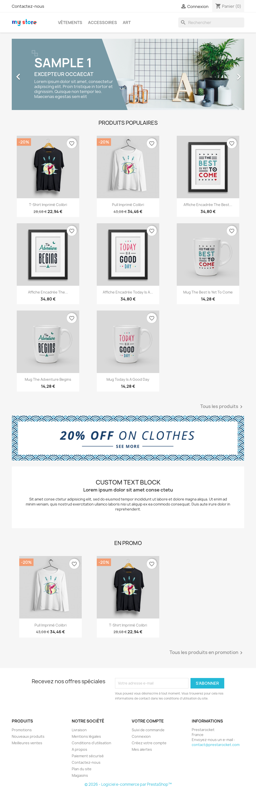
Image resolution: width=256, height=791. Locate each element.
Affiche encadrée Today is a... (128, 292)
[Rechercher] (211, 23)
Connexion (141, 736)
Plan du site (82, 768)
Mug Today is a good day (127, 379)
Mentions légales (86, 736)
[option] (128, 74)
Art (127, 22)
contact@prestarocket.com (216, 744)
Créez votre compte (149, 742)
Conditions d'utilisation (91, 742)
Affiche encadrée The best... (208, 204)
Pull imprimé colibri (128, 204)
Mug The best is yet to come (208, 292)
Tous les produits (222, 407)
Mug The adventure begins (48, 379)
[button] (29, 74)
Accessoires (102, 22)
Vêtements (70, 22)
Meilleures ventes (27, 742)
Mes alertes (142, 749)
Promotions (22, 730)
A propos (79, 749)
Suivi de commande (148, 730)
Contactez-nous (28, 6)
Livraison (79, 730)
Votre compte (148, 721)
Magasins (80, 775)
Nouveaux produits (28, 736)
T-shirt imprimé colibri (48, 204)
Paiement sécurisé (88, 756)
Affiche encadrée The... (48, 292)
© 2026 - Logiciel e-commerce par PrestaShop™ (128, 784)
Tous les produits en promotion (207, 653)
